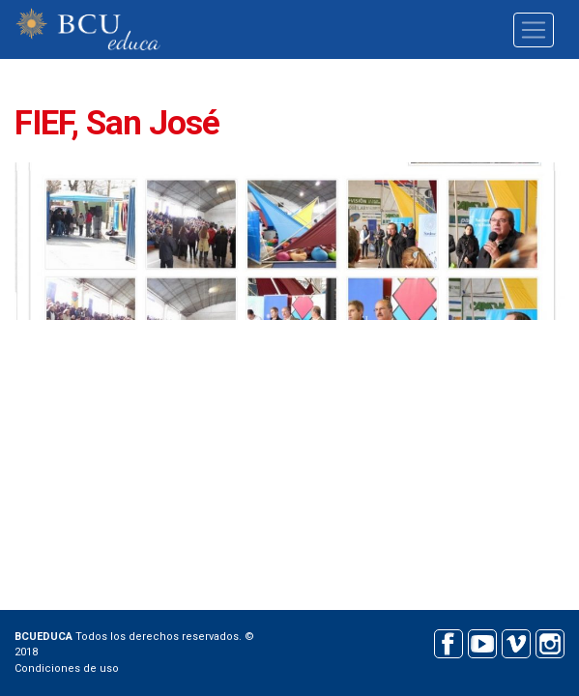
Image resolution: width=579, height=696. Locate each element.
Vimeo (516, 641)
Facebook (448, 641)
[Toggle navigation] (533, 30)
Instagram (550, 641)
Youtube (482, 641)
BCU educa (87, 29)
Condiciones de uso (66, 668)
